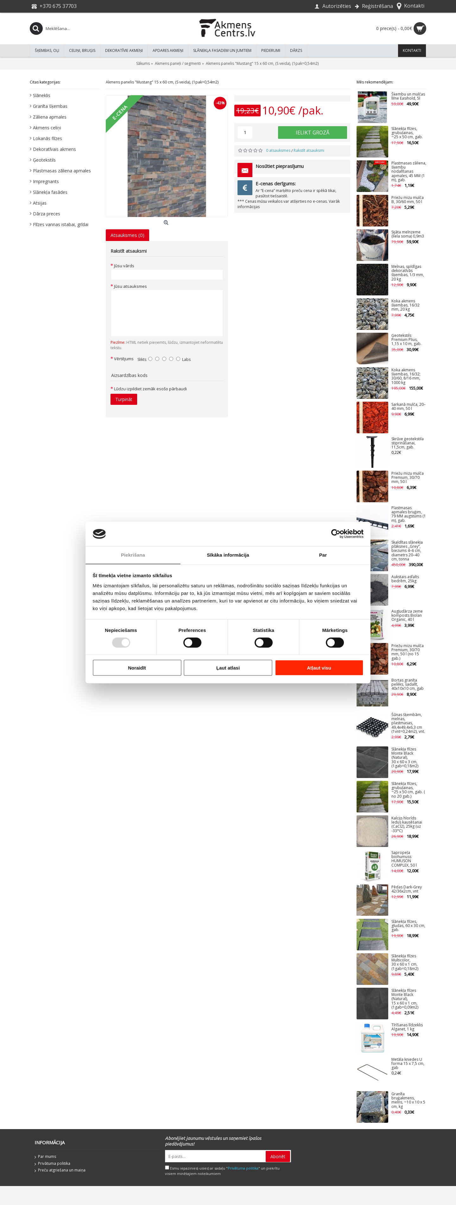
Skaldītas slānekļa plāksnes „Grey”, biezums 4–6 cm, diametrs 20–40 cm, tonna (407, 551)
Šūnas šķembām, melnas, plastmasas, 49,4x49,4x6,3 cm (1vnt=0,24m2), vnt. (408, 723)
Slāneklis (41, 95)
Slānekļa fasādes (50, 192)
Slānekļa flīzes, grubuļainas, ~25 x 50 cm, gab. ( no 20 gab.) (408, 790)
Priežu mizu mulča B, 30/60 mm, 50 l (407, 199)
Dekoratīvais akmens (54, 149)
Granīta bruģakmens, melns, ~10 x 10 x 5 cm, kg (408, 1100)
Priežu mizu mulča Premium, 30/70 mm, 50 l (407, 477)
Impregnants (46, 181)
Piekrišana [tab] (133, 555)
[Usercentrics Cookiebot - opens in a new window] (336, 534)
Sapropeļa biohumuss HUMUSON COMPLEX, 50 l (404, 859)
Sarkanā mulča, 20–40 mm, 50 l (408, 406)
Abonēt (277, 1156)
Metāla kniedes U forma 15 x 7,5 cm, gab (407, 1063)
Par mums (45, 1157)
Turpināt (123, 399)
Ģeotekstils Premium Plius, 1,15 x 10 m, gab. (406, 339)
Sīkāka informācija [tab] (228, 555)
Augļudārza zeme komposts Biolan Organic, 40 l (407, 615)
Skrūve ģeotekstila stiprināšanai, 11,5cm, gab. (407, 443)
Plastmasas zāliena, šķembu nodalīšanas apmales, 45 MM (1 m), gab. (408, 171)
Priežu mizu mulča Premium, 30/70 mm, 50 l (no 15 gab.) (407, 652)
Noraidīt (137, 667)
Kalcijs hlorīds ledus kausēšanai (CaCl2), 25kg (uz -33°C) (406, 824)
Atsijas (40, 203)
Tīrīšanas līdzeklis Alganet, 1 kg (407, 1027)
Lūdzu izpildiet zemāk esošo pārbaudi (150, 389)
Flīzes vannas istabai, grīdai (60, 224)
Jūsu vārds (124, 266)
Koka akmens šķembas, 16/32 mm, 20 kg (405, 305)
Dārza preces (46, 214)
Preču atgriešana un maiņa (60, 1170)
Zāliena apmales (49, 117)
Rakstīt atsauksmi (309, 150)
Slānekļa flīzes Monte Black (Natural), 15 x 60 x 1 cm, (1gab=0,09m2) (404, 999)
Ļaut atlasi (228, 667)
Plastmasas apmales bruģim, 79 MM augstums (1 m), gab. (408, 514)
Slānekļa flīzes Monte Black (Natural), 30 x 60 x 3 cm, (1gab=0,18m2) (404, 758)
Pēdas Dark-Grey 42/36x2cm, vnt (406, 889)
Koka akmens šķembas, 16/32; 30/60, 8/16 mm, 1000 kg (406, 376)
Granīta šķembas (50, 106)
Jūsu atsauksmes (130, 286)
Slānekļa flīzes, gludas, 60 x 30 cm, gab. (408, 925)
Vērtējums (124, 358)
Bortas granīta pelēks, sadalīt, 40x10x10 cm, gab (407, 684)
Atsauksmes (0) (127, 235)
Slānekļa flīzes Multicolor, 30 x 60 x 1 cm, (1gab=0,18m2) (404, 962)
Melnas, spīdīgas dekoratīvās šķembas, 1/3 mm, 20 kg (407, 273)
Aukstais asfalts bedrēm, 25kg (405, 579)
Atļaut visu (319, 667)
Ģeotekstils (44, 160)
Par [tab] (323, 555)
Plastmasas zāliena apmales (62, 171)
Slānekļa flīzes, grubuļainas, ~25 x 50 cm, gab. (407, 133)
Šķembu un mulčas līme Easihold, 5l (408, 96)
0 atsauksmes (278, 150)
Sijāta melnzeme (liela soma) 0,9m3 (407, 234)
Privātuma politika (52, 1164)
